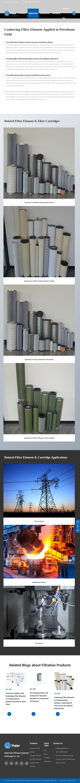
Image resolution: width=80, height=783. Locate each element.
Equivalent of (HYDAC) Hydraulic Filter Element (39, 202)
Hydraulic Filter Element (34, 764)
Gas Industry (39, 643)
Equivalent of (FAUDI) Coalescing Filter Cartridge (39, 281)
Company (56, 13)
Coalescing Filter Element (35, 750)
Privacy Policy (71, 780)
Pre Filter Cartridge (35, 759)
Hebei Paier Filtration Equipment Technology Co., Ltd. (28, 780)
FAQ (45, 750)
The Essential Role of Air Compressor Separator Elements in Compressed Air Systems (39, 697)
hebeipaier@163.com (32, 2)
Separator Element (35, 755)
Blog (45, 754)
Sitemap (62, 780)
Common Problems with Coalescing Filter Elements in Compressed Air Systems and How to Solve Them (16, 698)
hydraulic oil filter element (32, 92)
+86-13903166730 (11, 2)
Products (22, 13)
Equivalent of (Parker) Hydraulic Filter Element (39, 359)
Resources (45, 13)
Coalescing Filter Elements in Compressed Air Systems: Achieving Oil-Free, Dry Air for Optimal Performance (64, 703)
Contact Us (66, 13)
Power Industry (39, 521)
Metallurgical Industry (39, 582)
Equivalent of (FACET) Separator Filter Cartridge (39, 438)
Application (33, 13)
